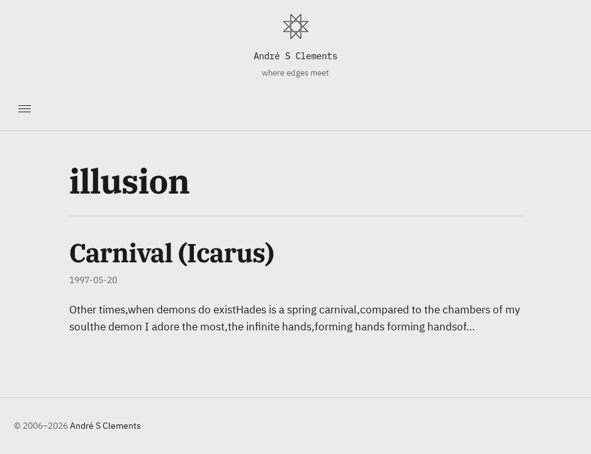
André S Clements (295, 56)
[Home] (295, 26)
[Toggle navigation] (24, 108)
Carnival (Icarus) (171, 252)
